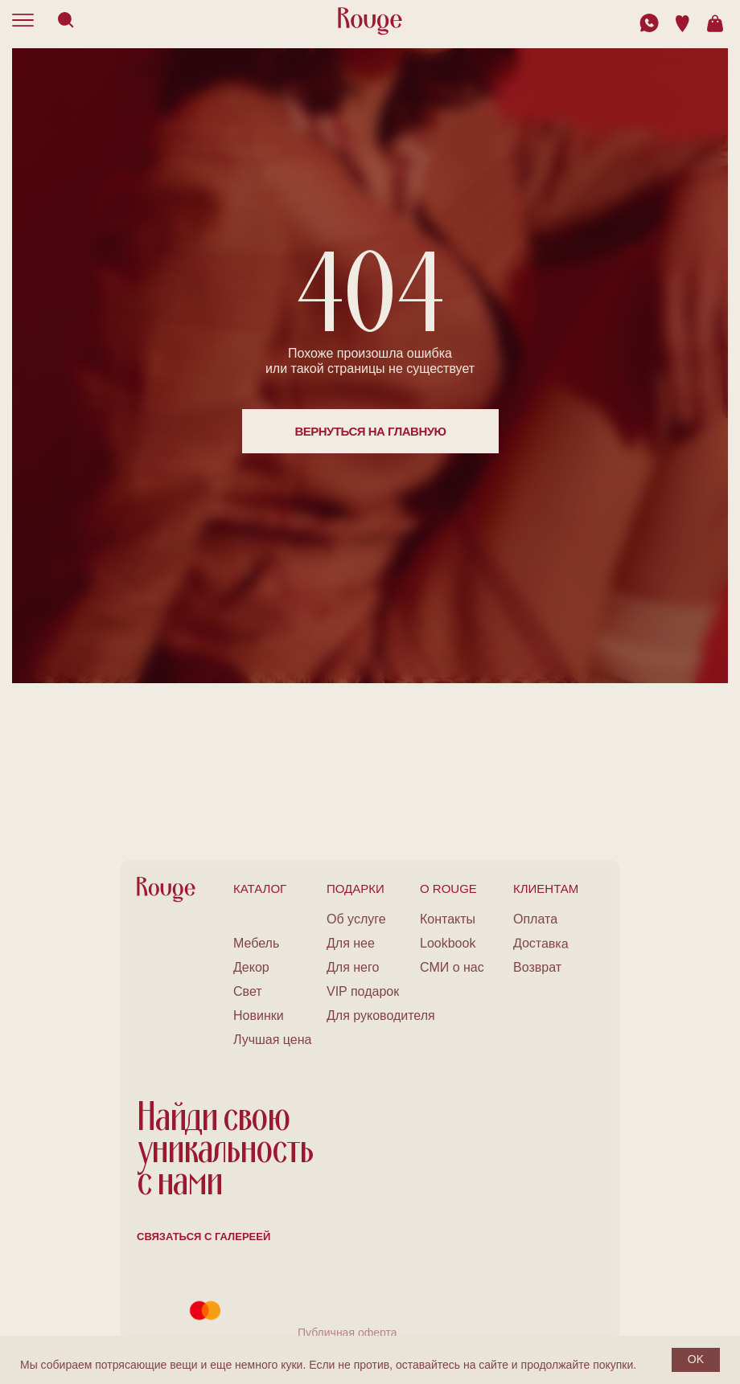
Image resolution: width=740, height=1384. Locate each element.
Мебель (256, 943)
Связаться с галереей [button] (203, 1236)
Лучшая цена (272, 1039)
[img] (649, 23)
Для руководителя (381, 1015)
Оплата (535, 919)
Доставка (541, 943)
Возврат (537, 967)
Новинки (258, 1015)
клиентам (545, 888)
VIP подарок (363, 991)
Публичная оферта (347, 1332)
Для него (353, 967)
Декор (251, 967)
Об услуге (356, 919)
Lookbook (447, 943)
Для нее (351, 943)
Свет (247, 991)
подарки (355, 888)
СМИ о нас (452, 967)
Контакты (447, 919)
